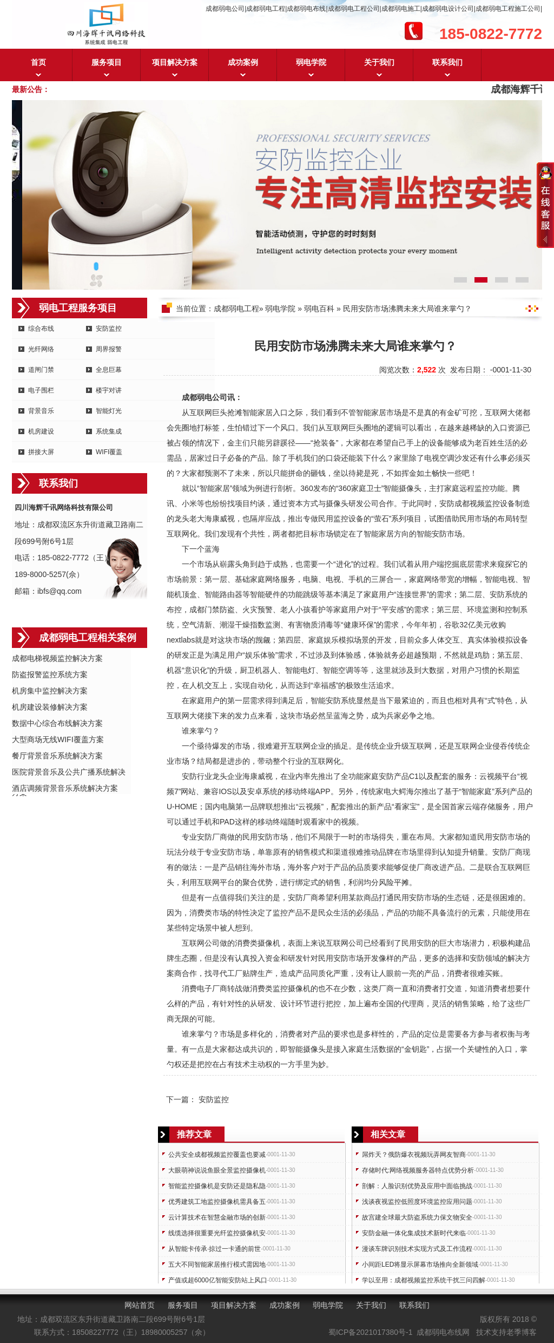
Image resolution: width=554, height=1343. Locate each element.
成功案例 (243, 62)
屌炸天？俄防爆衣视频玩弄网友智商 (414, 1154)
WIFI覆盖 (109, 452)
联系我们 (447, 62)
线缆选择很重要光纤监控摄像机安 (217, 1233)
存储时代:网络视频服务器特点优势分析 (418, 1170)
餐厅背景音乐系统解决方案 (57, 755)
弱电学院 (311, 62)
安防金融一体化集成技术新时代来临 (414, 1233)
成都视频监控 (477, 503)
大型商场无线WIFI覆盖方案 (58, 739)
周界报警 (109, 349)
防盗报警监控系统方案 (50, 674)
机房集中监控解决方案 (50, 690)
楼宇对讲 (109, 390)
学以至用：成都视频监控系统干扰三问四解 (423, 1280)
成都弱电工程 (236, 308)
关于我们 (379, 62)
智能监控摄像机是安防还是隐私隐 (217, 1186)
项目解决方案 (174, 62)
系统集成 (109, 431)
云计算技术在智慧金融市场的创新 (217, 1217)
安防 (446, 503)
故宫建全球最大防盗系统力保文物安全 (417, 1217)
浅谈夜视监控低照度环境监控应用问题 (417, 1202)
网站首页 (139, 1305)
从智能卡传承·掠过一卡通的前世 (214, 1249)
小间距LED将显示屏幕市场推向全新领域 (420, 1264)
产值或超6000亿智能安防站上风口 (217, 1280)
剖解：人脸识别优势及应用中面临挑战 (417, 1186)
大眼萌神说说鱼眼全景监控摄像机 (217, 1170)
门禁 (212, 609)
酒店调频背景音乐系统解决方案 (65, 788)
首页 (38, 62)
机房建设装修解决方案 (50, 707)
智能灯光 (109, 411)
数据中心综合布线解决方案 (57, 723)
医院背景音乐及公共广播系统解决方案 (69, 773)
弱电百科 (319, 308)
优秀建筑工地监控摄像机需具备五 (217, 1202)
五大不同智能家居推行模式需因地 (217, 1264)
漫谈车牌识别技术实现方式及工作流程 (417, 1249)
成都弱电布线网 (443, 1332)
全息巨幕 (109, 370)
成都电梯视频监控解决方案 (57, 658)
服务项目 (106, 62)
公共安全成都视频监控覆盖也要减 (217, 1154)
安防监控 (109, 328)
